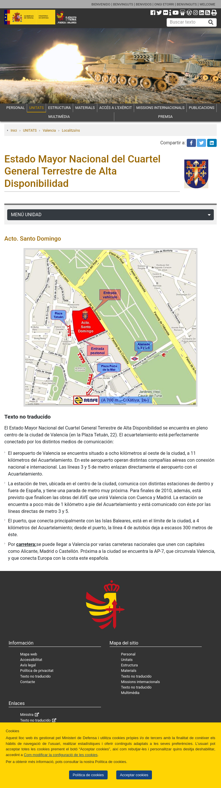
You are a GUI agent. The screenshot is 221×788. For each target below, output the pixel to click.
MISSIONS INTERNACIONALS (160, 108)
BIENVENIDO (101, 4)
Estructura (129, 665)
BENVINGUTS (123, 4)
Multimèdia (130, 693)
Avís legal (28, 665)
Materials (128, 670)
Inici (14, 131)
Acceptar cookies (134, 775)
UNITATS (36, 108)
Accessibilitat (31, 659)
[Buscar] (211, 22)
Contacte (27, 682)
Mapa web (28, 654)
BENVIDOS (144, 4)
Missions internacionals (140, 682)
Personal (128, 654)
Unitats (127, 659)
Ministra (26, 714)
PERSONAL (15, 108)
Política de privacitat (37, 670)
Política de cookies (88, 775)
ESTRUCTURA (59, 108)
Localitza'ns (71, 131)
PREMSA (165, 116)
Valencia (49, 131)
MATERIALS (85, 108)
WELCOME (207, 4)
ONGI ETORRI (164, 4)
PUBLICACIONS (201, 108)
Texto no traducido (35, 676)
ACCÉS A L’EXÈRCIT (115, 108)
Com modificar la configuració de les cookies (61, 755)
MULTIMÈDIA (59, 116)
